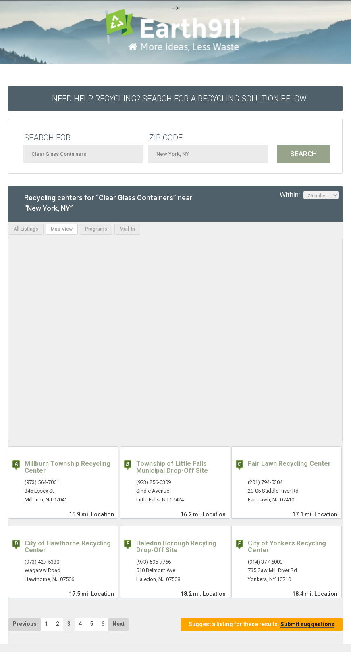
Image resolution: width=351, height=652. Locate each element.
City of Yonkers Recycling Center (287, 546)
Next (118, 624)
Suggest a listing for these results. (261, 624)
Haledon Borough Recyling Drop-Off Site (176, 546)
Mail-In (127, 229)
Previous (24, 624)
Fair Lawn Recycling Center (289, 464)
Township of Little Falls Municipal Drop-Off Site (172, 467)
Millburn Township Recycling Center (67, 467)
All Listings (25, 229)
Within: (309, 195)
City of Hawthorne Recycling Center (68, 546)
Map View (62, 229)
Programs (96, 229)
